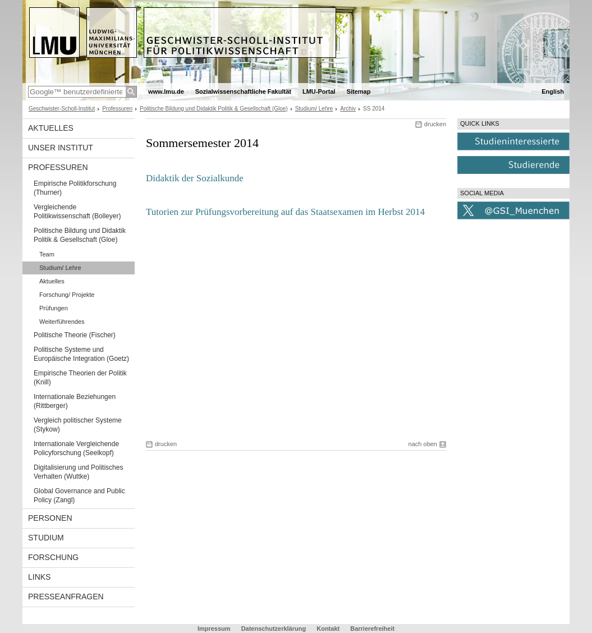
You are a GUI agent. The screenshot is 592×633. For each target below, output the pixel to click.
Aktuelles (51, 127)
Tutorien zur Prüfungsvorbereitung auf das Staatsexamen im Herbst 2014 (285, 212)
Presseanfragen (66, 596)
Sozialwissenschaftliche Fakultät (243, 91)
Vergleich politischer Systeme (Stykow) (78, 424)
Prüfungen (53, 308)
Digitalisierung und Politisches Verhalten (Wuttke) (78, 472)
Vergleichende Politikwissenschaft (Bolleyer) (77, 211)
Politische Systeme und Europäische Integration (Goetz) (81, 354)
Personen (50, 517)
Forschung (53, 557)
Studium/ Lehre (314, 109)
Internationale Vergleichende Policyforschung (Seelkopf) (76, 448)
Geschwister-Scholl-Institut (62, 109)
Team (46, 254)
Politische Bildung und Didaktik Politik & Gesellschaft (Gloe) (214, 109)
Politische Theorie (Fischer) (75, 335)
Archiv (348, 109)
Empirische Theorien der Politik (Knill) (80, 377)
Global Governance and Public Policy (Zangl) (79, 495)
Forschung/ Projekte (66, 294)
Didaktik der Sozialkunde (195, 178)
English (552, 91)
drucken (435, 124)
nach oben (423, 444)
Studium (46, 537)
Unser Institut (60, 147)
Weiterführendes (62, 321)
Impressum (214, 628)
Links (39, 576)
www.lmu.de (166, 91)
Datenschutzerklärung (273, 628)
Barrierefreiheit (372, 628)
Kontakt (327, 628)
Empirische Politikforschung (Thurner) (75, 188)
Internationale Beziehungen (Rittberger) (75, 401)
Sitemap (359, 91)
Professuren (117, 109)
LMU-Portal (319, 91)
